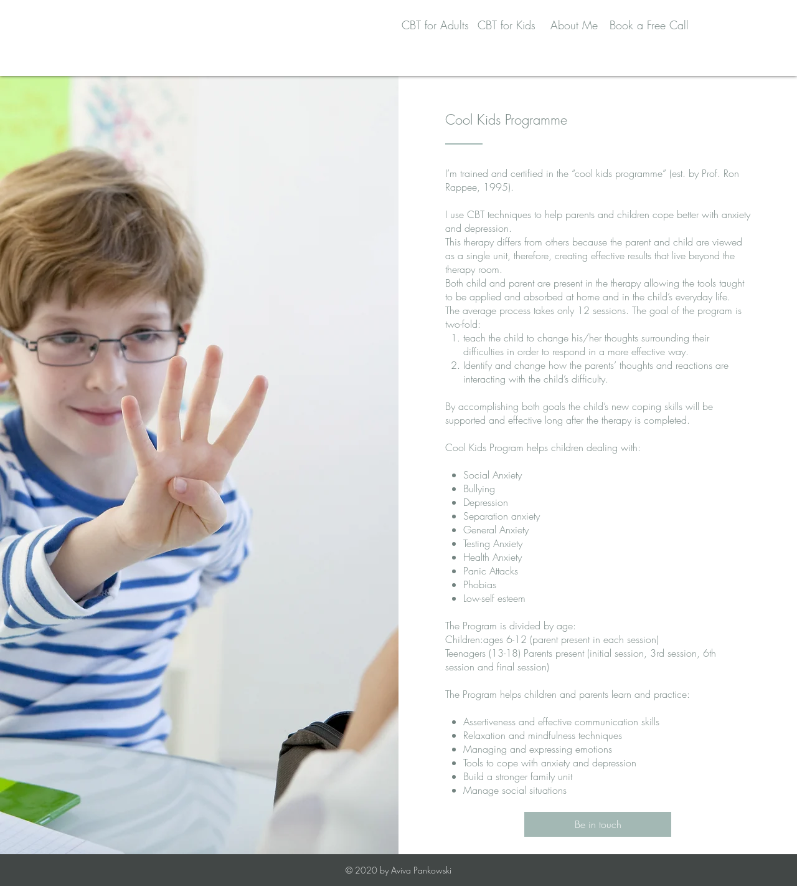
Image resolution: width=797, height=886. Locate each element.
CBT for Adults (435, 24)
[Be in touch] (597, 824)
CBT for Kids (506, 24)
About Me (574, 24)
